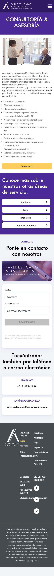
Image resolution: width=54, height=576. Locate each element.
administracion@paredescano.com (27, 407)
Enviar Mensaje (27, 322)
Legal (25, 210)
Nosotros (24, 445)
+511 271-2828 (27, 387)
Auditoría (25, 202)
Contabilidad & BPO (26, 225)
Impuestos (25, 217)
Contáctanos (27, 166)
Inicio (22, 441)
